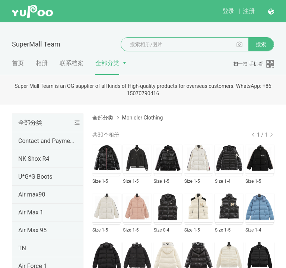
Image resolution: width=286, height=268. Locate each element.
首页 (18, 63)
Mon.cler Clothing (142, 118)
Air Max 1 (30, 212)
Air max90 (31, 194)
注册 (249, 11)
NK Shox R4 (33, 158)
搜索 (261, 44)
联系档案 (71, 63)
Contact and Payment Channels (46, 140)
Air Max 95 (32, 230)
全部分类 (107, 63)
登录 (228, 11)
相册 (42, 63)
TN (22, 248)
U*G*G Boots (35, 176)
